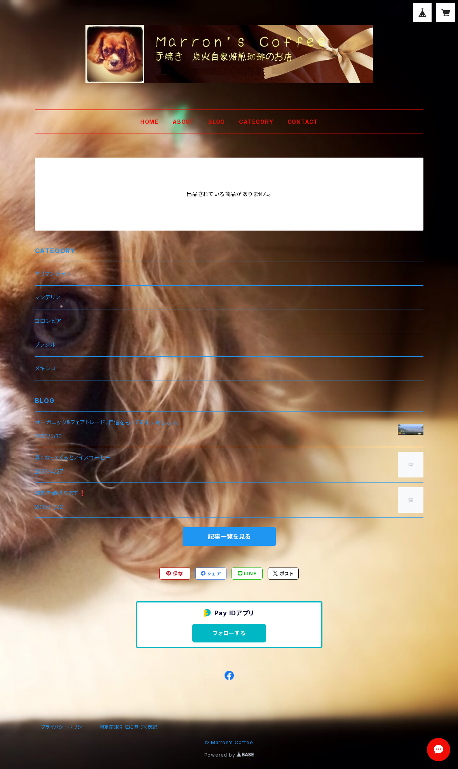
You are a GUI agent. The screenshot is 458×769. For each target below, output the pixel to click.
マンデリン (47, 297)
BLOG (216, 121)
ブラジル (45, 344)
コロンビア (48, 321)
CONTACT (302, 121)
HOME (149, 121)
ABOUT (183, 121)
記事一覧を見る (229, 536)
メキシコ (45, 368)
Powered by (229, 755)
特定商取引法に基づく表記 (128, 727)
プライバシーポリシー (64, 727)
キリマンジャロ (53, 273)
